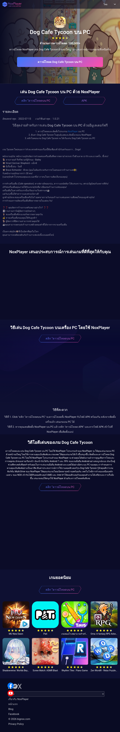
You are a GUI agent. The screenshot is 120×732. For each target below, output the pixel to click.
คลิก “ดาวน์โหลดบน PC (35, 100)
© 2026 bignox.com (19, 719)
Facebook (13, 714)
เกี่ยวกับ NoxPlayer (18, 699)
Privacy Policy (16, 724)
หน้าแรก (13, 704)
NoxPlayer (73, 131)
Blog (10, 709)
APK (84, 100)
